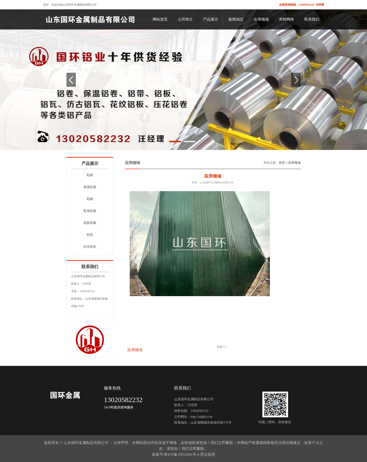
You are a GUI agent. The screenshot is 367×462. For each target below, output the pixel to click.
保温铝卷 (89, 187)
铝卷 (90, 175)
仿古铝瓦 (89, 246)
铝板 (90, 199)
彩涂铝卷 (89, 211)
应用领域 (294, 162)
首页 (282, 162)
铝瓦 (90, 234)
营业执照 (207, 454)
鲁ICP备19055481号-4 (181, 454)
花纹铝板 (89, 223)
